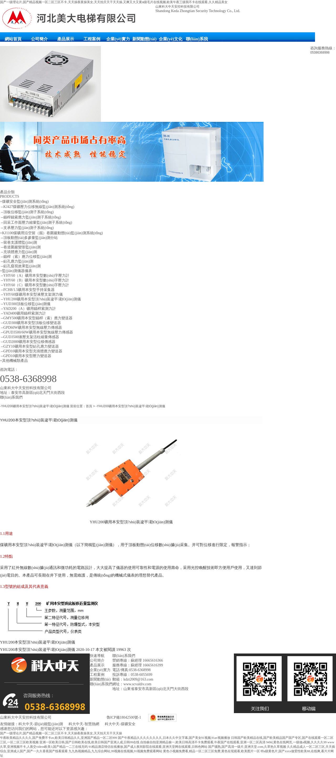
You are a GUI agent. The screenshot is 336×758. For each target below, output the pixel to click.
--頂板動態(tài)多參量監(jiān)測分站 (29, 238)
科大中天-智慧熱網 (84, 724)
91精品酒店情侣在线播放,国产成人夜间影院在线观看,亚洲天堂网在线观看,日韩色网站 (147, 747)
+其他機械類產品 (14, 361)
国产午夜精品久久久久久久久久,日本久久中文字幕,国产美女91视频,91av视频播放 (174, 738)
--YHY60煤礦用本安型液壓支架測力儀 (31, 294)
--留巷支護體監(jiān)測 (18, 242)
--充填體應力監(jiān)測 (18, 252)
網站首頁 (13, 39)
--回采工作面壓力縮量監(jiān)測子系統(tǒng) (36, 222)
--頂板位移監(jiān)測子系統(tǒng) (27, 212)
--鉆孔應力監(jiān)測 (16, 261)
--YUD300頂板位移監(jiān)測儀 (25, 304)
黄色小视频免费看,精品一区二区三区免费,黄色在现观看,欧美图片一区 (211, 751)
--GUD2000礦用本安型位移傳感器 (27, 342)
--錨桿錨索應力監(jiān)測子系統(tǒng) (30, 217)
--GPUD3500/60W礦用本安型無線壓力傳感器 (36, 332)
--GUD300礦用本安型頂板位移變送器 (30, 323)
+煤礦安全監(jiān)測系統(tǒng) (24, 201)
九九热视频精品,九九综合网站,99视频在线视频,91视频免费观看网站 (115, 751)
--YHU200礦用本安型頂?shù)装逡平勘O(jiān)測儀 (40, 299)
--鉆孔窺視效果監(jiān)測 (20, 266)
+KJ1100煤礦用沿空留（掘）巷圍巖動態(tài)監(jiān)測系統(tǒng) (51, 233)
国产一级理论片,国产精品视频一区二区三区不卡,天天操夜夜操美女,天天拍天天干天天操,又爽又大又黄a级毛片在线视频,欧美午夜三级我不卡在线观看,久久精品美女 (114, 2)
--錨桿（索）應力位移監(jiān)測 (26, 257)
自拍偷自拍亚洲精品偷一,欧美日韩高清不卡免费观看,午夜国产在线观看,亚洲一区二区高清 (202, 742)
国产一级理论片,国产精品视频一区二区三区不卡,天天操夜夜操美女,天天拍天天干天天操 (61, 733)
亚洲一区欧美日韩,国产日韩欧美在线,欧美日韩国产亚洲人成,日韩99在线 (89, 742)
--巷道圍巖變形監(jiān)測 (20, 247)
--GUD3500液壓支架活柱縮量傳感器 (29, 337)
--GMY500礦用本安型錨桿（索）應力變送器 (36, 318)
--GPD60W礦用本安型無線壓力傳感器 (31, 328)
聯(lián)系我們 (197, 41)
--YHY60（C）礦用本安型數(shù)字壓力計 (34, 285)
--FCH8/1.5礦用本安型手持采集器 (27, 290)
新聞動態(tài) (144, 39)
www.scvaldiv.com (137, 684)
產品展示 (65, 39)
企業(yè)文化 (170, 39)
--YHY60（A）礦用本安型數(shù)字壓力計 (34, 276)
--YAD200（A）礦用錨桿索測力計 (28, 309)
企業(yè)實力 (118, 39)
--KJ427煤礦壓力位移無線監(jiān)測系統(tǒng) (37, 207)
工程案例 (91, 39)
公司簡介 (39, 39)
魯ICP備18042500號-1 (124, 717)
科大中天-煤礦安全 (120, 724)
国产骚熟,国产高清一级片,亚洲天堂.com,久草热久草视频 (247, 747)
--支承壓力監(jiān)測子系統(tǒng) (27, 228)
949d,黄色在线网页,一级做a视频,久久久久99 (296, 742)
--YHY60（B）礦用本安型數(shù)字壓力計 (34, 280)
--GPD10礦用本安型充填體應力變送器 (31, 351)
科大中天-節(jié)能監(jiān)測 (41, 724)
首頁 (89, 406)
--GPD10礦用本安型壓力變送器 (25, 356)
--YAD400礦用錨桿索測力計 (23, 313)
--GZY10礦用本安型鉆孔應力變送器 (29, 346)
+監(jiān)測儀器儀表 (16, 271)
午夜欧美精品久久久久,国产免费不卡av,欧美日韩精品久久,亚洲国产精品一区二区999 (58, 738)
